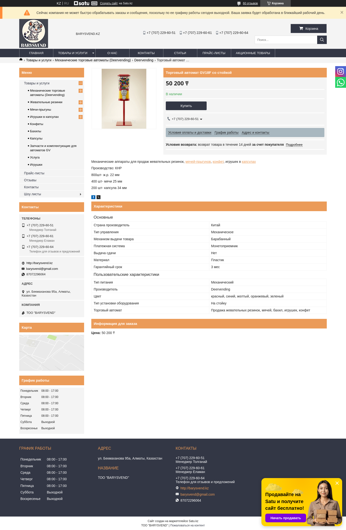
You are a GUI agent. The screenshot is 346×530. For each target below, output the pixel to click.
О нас (112, 53)
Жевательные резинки (46, 102)
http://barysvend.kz (39, 263)
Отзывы (30, 180)
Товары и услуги (72, 53)
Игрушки (36, 164)
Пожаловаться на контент (187, 525)
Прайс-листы (214, 53)
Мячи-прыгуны (40, 109)
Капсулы (36, 138)
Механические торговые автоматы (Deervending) (93, 60)
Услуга (35, 157)
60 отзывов (250, 3)
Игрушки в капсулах (44, 117)
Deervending (143, 60)
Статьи (180, 53)
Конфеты (36, 124)
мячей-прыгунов (198, 162)
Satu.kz (193, 521)
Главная (36, 53)
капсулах (249, 162)
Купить (186, 106)
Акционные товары (253, 53)
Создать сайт (109, 3)
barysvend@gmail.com (42, 269)
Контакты (146, 53)
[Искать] (322, 40)
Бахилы (35, 131)
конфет (218, 162)
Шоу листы (32, 194)
